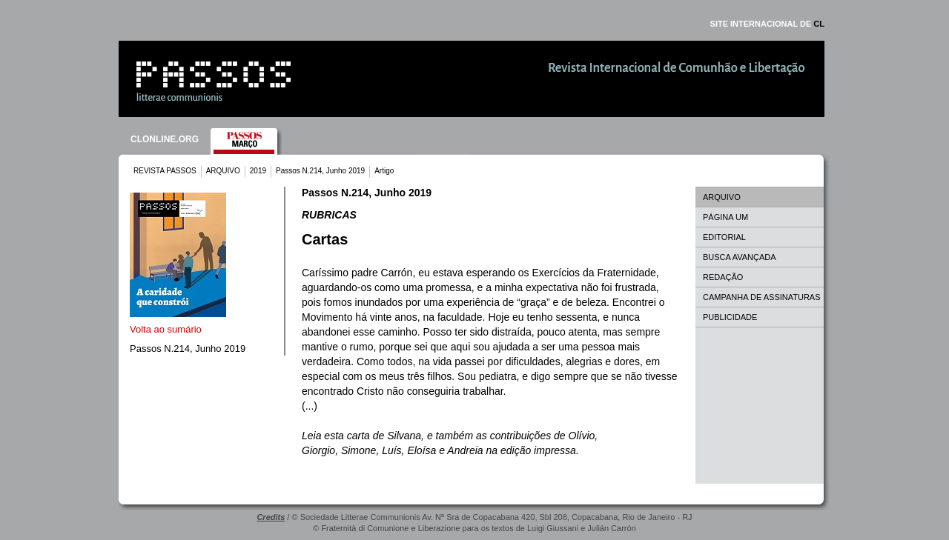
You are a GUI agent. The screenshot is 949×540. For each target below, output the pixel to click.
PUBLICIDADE (730, 317)
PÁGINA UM (725, 217)
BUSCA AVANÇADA (739, 257)
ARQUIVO (223, 171)
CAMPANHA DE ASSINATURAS (762, 297)
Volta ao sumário (166, 329)
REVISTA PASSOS (164, 171)
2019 (258, 171)
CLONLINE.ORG (164, 139)
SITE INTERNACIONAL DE (767, 23)
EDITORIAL (724, 237)
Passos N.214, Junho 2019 (320, 171)
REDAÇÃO (723, 277)
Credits (271, 517)
